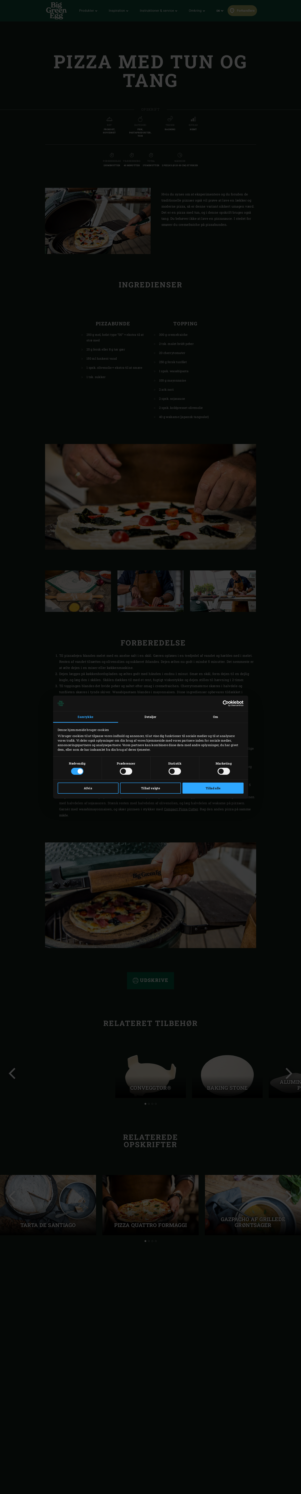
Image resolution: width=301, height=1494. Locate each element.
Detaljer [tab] (150, 717)
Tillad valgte (150, 788)
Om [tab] (215, 717)
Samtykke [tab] (85, 717)
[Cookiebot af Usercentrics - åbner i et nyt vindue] (225, 703)
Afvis (88, 788)
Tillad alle (213, 788)
